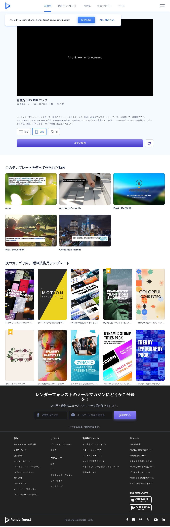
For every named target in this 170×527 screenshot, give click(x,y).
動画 (52, 464)
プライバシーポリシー (24, 472)
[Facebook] (127, 520)
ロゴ (52, 469)
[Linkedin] (163, 520)
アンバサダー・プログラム (26, 494)
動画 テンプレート (67, 5)
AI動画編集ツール (138, 455)
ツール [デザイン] (121, 5)
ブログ (53, 450)
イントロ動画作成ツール (93, 461)
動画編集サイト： (90, 472)
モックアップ (56, 486)
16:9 (24, 132)
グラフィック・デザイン (61, 475)
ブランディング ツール (60, 444)
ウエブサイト (104, 5)
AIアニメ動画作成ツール (141, 450)
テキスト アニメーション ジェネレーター (101, 466)
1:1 (54, 132)
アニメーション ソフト (93, 450)
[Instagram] (133, 520)
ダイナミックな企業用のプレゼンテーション (91, 383)
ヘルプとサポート (22, 461)
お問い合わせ (20, 450)
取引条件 (18, 478)
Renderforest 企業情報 (25, 444)
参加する (125, 415)
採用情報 (18, 455)
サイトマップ (20, 483)
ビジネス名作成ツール (140, 472)
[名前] (50, 415)
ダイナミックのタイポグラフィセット (22, 322)
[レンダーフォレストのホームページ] (7, 5)
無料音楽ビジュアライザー (94, 444)
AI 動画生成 (135, 444)
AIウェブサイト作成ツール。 (143, 466)
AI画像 (87, 5)
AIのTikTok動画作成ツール (142, 478)
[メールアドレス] (90, 415)
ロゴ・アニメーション (92, 455)
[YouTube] (156, 520)
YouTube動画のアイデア (141, 483)
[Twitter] (148, 520)
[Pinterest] (140, 520)
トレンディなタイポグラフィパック (152, 383)
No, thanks (107, 20)
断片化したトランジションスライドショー (122, 322)
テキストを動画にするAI (141, 461)
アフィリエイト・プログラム (27, 466)
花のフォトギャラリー (15, 383)
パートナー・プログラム (25, 489)
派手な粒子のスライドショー (51, 383)
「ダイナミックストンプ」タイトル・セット (123, 383)
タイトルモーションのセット (51, 322)
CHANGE (86, 19)
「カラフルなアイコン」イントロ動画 (153, 322)
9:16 (39, 132)
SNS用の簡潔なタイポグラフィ (85, 322)
